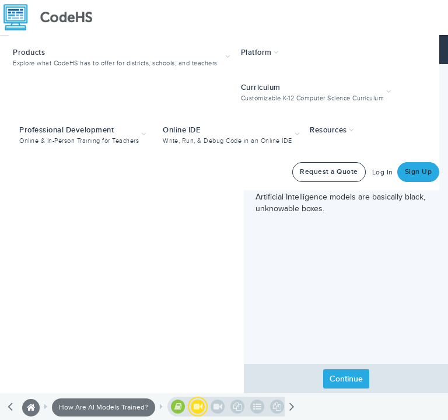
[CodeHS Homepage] (52, 17)
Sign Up (418, 171)
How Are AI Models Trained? (103, 407)
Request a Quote (329, 171)
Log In (382, 172)
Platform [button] (260, 52)
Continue (346, 379)
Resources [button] (332, 130)
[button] (123, 56)
